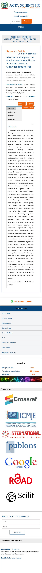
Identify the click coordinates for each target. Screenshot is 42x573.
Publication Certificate (10, 549)
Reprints (30, 103)
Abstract (11, 109)
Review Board (6, 323)
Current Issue (6, 328)
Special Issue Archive (9, 343)
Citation (11, 116)
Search (26, 21)
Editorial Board (7, 318)
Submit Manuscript (21, 16)
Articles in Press (7, 333)
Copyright (11, 119)
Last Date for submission (11, 558)
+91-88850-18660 (22, 301)
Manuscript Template (9, 352)
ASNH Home (6, 313)
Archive (4, 338)
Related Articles (28, 107)
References (12, 112)
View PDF (21, 103)
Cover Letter (6, 348)
